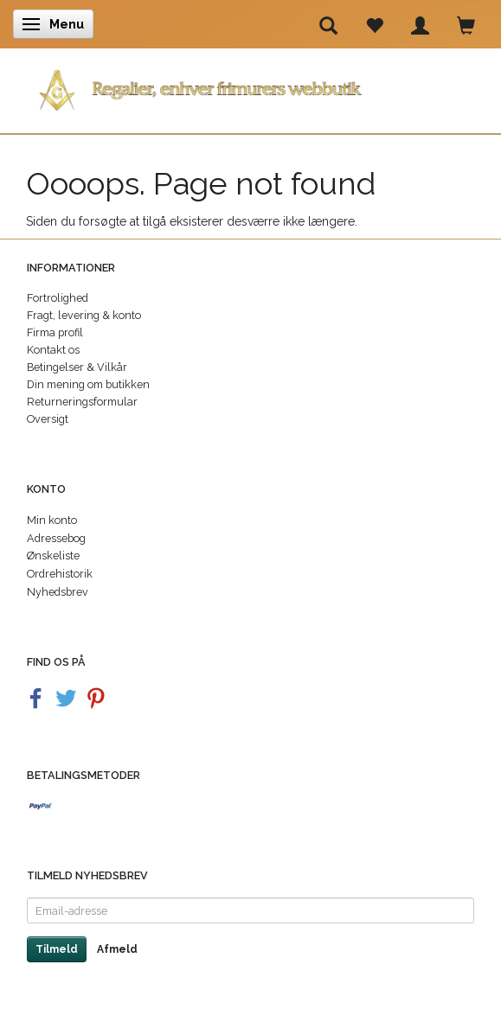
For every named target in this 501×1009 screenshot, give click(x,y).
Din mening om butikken (88, 384)
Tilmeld (56, 949)
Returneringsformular (82, 401)
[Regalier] (250, 86)
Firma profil (55, 332)
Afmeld (117, 949)
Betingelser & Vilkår (77, 367)
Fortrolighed (57, 297)
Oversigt (47, 418)
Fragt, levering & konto (84, 315)
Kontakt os (53, 349)
